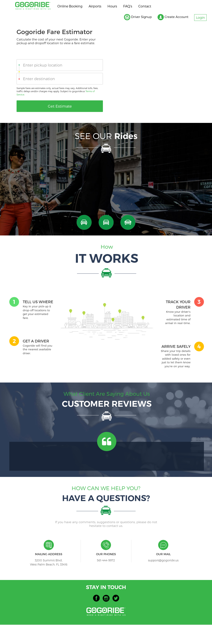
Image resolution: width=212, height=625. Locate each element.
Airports (95, 6)
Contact (144, 6)
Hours (112, 6)
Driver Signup (134, 17)
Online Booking (69, 6)
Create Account (172, 17)
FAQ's (127, 6)
